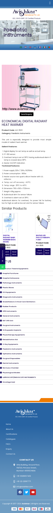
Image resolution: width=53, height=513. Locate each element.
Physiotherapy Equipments (14, 335)
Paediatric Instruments (20, 133)
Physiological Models (11, 372)
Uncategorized (9, 382)
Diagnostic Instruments (12, 297)
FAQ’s (8, 444)
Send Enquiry (26, 114)
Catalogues (10, 439)
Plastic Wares (8, 287)
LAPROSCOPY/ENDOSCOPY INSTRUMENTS (19, 377)
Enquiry (9, 449)
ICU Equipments (9, 292)
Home (8, 424)
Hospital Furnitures (10, 273)
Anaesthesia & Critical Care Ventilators (19, 302)
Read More (14, 253)
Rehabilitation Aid (10, 339)
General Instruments (11, 316)
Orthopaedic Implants (12, 330)
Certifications (11, 434)
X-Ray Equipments (10, 344)
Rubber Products (9, 306)
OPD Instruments (9, 311)
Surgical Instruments (11, 325)
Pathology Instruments (12, 283)
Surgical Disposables (11, 358)
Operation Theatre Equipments (15, 269)
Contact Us (10, 454)
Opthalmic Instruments (12, 354)
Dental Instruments (11, 363)
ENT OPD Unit (8, 321)
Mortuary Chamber (11, 368)
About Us (9, 429)
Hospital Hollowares (11, 278)
